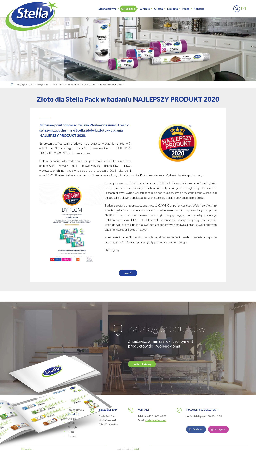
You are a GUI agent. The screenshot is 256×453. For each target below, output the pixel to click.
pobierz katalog (142, 366)
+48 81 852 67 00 (157, 416)
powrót (128, 275)
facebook (198, 431)
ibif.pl (136, 449)
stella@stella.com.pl (155, 420)
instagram (220, 431)
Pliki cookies (26, 449)
